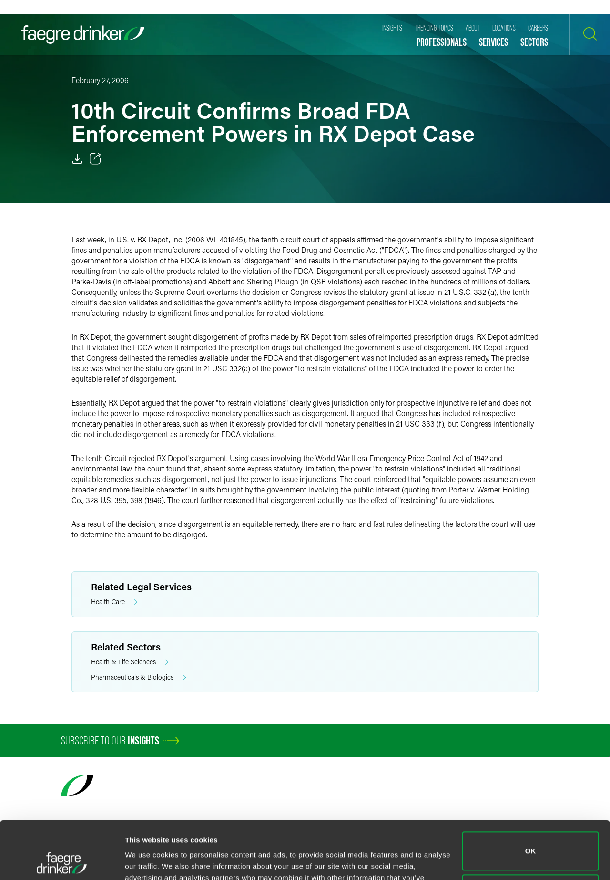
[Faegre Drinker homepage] (82, 34)
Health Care (114, 602)
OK (530, 797)
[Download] (77, 158)
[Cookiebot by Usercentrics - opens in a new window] (61, 861)
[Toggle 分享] (95, 158)
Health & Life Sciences (130, 662)
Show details (147, 861)
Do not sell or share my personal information (530, 839)
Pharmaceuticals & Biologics (138, 677)
